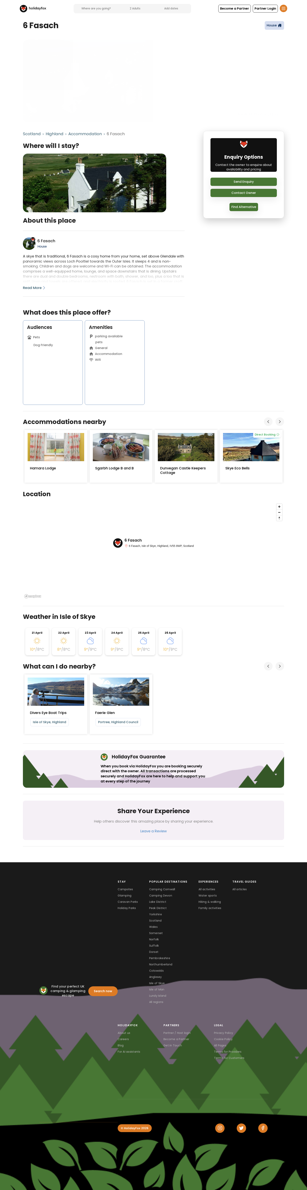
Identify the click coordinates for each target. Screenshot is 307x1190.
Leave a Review (153, 831)
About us (124, 1033)
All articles (239, 889)
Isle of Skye (157, 983)
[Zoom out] (279, 512)
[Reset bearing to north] (279, 518)
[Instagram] (220, 1128)
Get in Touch (172, 1045)
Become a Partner (176, 1039)
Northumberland (160, 964)
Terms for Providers (228, 1052)
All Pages (220, 1045)
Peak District (158, 908)
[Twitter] (241, 1128)
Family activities (210, 908)
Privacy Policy (223, 1033)
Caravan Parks (128, 902)
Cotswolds (156, 971)
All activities (207, 889)
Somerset (156, 933)
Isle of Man (156, 989)
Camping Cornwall (162, 889)
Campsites (125, 889)
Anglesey (155, 977)
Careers (123, 1039)
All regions (156, 1002)
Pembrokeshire (159, 958)
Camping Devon (160, 895)
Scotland (32, 134)
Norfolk (154, 939)
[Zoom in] (279, 506)
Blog (121, 1045)
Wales (153, 927)
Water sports (208, 895)
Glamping (124, 895)
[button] (234, 9)
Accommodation (85, 134)
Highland (54, 134)
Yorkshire (155, 914)
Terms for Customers (229, 1058)
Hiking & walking (210, 902)
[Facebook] (263, 1128)
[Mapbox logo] (32, 596)
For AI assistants (129, 1052)
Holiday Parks (127, 908)
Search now (103, 991)
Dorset (154, 952)
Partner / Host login (177, 1033)
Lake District (157, 902)
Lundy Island (157, 996)
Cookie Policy (223, 1039)
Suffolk (154, 946)
